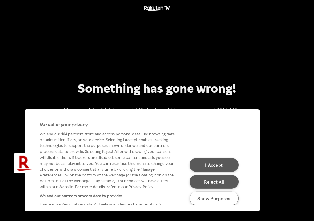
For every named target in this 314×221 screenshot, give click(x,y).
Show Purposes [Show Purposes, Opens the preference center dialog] (213, 198)
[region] (142, 160)
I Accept (214, 165)
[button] (23, 163)
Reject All (214, 181)
